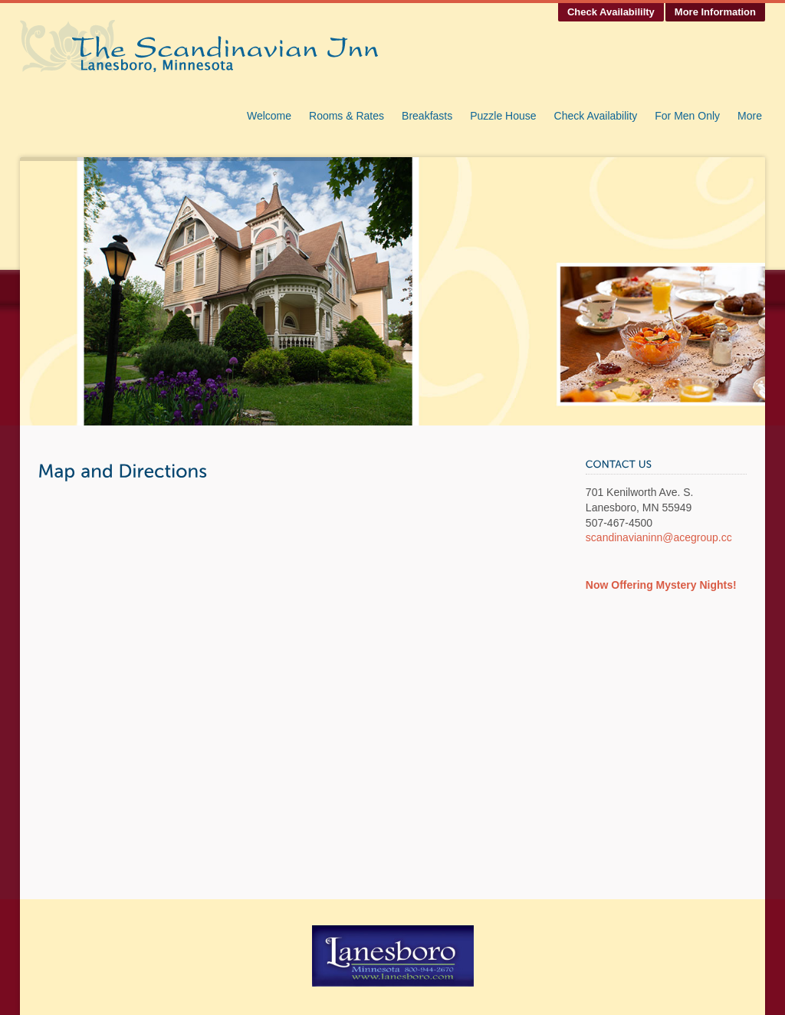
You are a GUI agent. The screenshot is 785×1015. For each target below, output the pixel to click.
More (749, 116)
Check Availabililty (611, 12)
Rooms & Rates (346, 116)
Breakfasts (427, 116)
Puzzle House (503, 116)
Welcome (269, 116)
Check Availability (596, 116)
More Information (715, 12)
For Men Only (687, 116)
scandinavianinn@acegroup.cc (659, 537)
